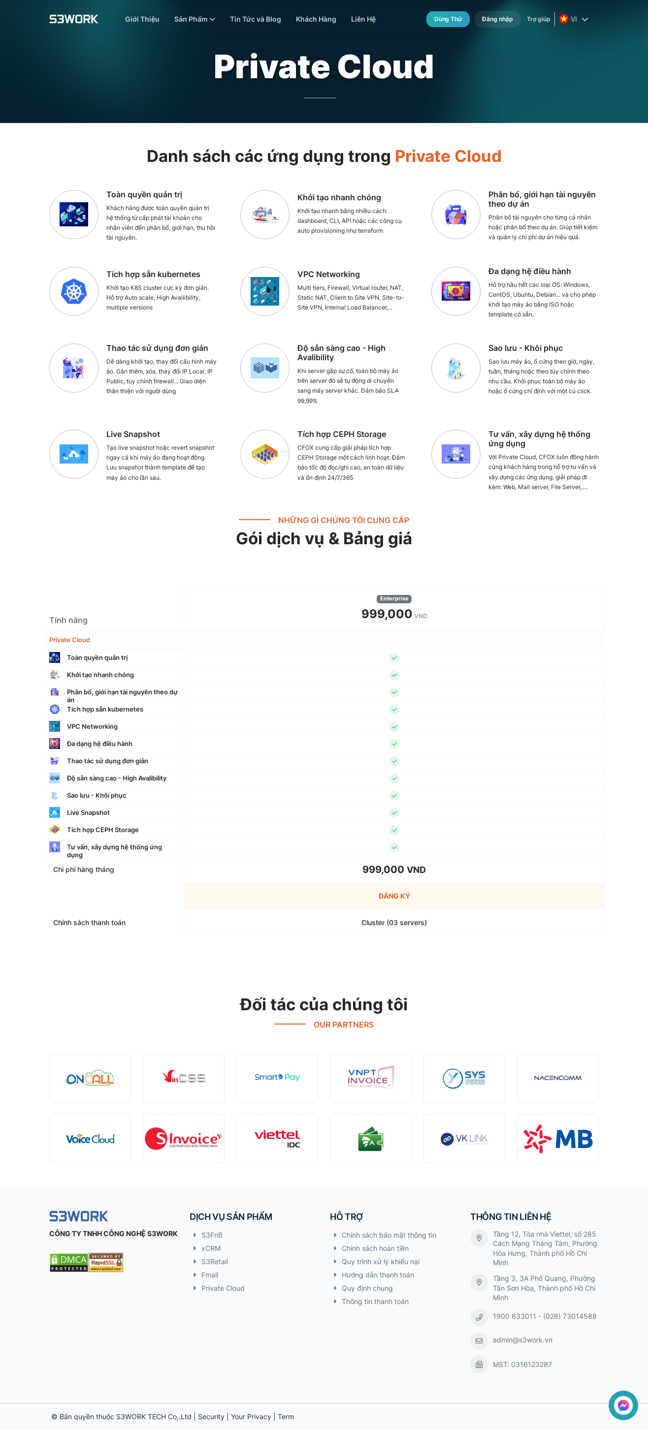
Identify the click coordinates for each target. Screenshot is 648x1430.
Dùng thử (448, 19)
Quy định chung (367, 1288)
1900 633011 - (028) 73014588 (545, 1316)
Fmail (209, 1275)
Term (286, 1416)
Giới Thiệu (142, 19)
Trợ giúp (539, 19)
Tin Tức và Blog (255, 19)
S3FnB (212, 1235)
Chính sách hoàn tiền (375, 1248)
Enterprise (394, 598)
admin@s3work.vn (522, 1340)
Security (211, 1416)
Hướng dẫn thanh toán (378, 1275)
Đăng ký (394, 896)
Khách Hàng (316, 19)
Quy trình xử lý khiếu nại (381, 1261)
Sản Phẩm (194, 19)
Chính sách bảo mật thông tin (389, 1235)
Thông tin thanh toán (375, 1301)
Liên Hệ (363, 19)
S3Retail (214, 1261)
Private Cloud (223, 1288)
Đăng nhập (497, 19)
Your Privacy (251, 1416)
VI (569, 19)
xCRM (211, 1248)
